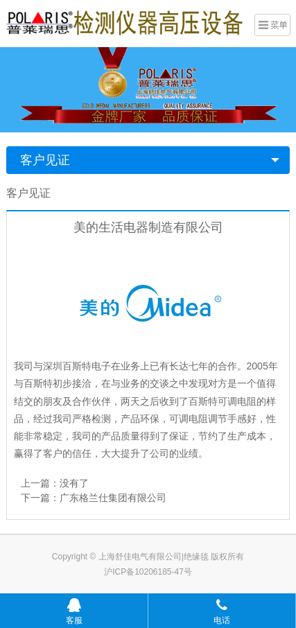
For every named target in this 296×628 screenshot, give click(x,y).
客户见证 (45, 160)
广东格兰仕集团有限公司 (113, 497)
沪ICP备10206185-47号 (148, 572)
